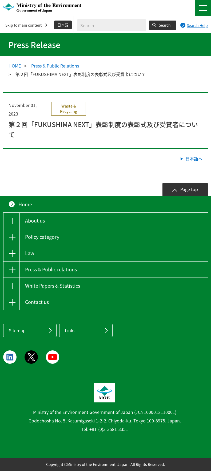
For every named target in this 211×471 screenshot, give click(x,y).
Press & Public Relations (55, 65)
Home (25, 204)
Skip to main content (23, 25)
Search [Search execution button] (165, 25)
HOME (15, 65)
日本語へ (193, 158)
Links (70, 330)
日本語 (63, 24)
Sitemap (17, 330)
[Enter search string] (111, 25)
